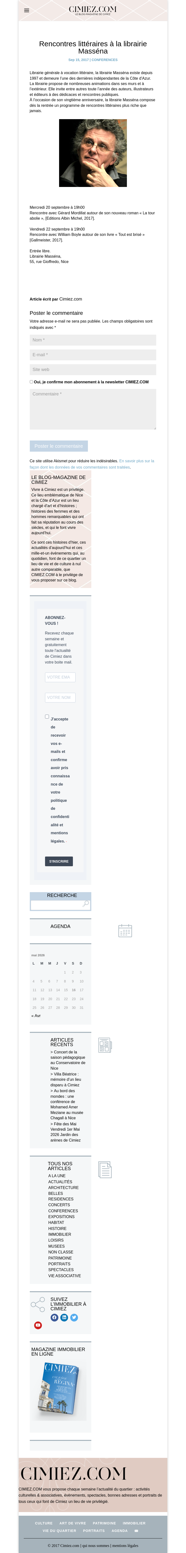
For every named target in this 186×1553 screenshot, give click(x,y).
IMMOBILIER (59, 1234)
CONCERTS (59, 1205)
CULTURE (44, 1523)
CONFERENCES (104, 60)
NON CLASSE (60, 1252)
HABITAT (56, 1223)
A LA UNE (57, 1176)
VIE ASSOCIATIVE (64, 1276)
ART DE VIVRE (72, 1523)
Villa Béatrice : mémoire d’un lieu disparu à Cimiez (66, 1079)
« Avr (36, 1015)
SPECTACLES (61, 1270)
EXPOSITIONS (61, 1217)
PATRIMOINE (60, 1258)
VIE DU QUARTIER (59, 1531)
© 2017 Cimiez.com (63, 1546)
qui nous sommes (96, 1546)
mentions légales (125, 1546)
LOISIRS (56, 1240)
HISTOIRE (57, 1229)
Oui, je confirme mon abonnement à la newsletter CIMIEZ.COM (89, 382)
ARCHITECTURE (63, 1188)
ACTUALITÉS (60, 1182)
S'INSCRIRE (59, 861)
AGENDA (120, 1531)
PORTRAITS (59, 1264)
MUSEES (56, 1246)
